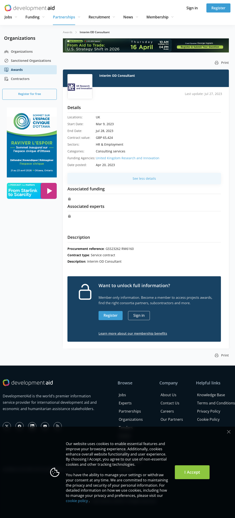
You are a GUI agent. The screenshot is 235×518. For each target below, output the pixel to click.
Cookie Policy (208, 419)
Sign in (192, 7)
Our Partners (172, 419)
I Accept (192, 472)
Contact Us (170, 403)
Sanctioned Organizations (27, 60)
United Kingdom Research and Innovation (127, 158)
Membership (157, 17)
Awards (13, 69)
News (128, 17)
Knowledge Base (211, 394)
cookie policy (77, 500)
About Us (168, 394)
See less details (144, 178)
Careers (167, 411)
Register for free (29, 94)
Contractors (17, 79)
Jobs (8, 17)
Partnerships (64, 17)
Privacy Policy (208, 411)
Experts (125, 403)
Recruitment (99, 17)
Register (218, 7)
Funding (32, 17)
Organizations (18, 51)
